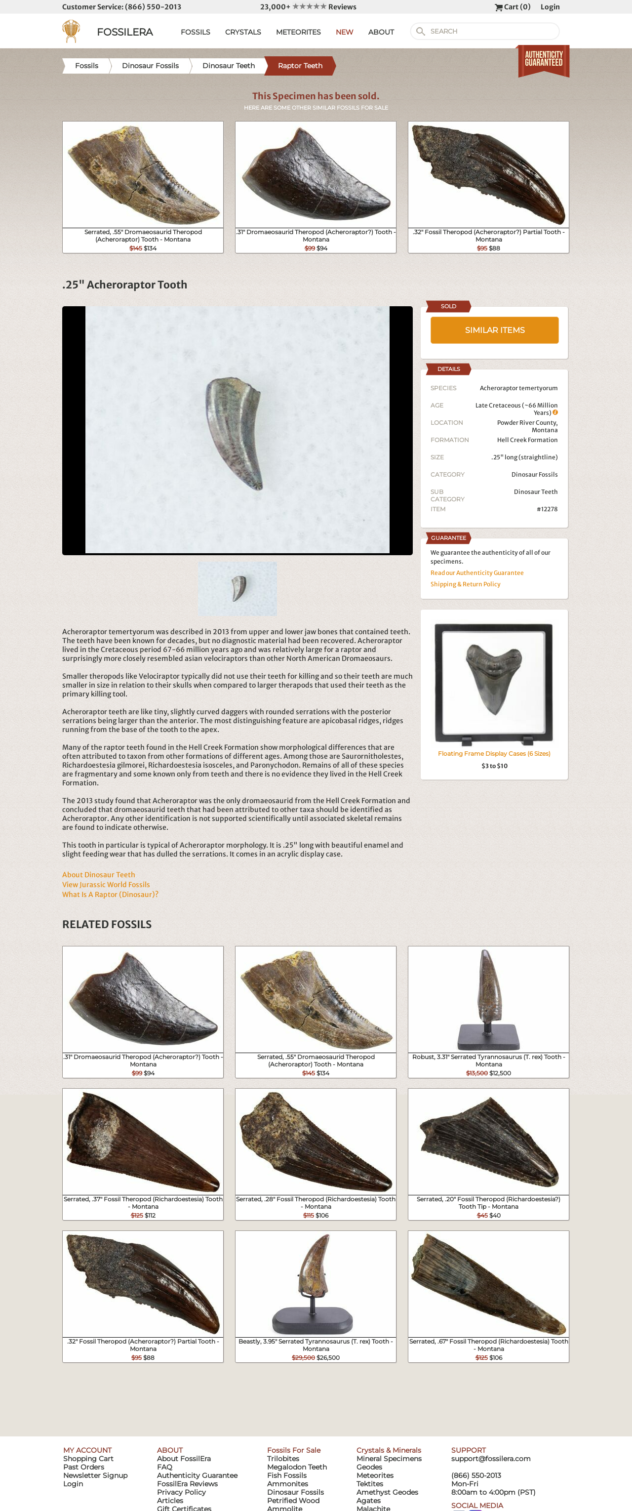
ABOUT (381, 32)
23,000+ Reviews (308, 6)
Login (550, 6)
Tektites (369, 1483)
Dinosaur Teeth (536, 491)
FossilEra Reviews (187, 1483)
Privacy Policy (181, 1492)
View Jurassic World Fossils (106, 884)
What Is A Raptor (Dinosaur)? (110, 894)
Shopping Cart (88, 1458)
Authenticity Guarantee (197, 1475)
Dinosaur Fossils (535, 474)
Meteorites (375, 1475)
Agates (368, 1500)
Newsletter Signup (95, 1475)
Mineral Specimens (389, 1458)
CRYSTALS (243, 32)
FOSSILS (195, 32)
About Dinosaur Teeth (98, 874)
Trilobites (283, 1458)
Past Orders (83, 1467)
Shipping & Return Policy (466, 584)
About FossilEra (184, 1458)
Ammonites (287, 1483)
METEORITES (298, 32)
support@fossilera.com (491, 1458)
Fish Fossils (287, 1475)
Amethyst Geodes (387, 1492)
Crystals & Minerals (388, 1450)
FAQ (164, 1467)
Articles (170, 1500)
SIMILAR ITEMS (495, 330)
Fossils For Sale (293, 1450)
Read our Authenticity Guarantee (477, 572)
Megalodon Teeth (297, 1467)
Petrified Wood (293, 1500)
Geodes (369, 1467)
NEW (345, 32)
